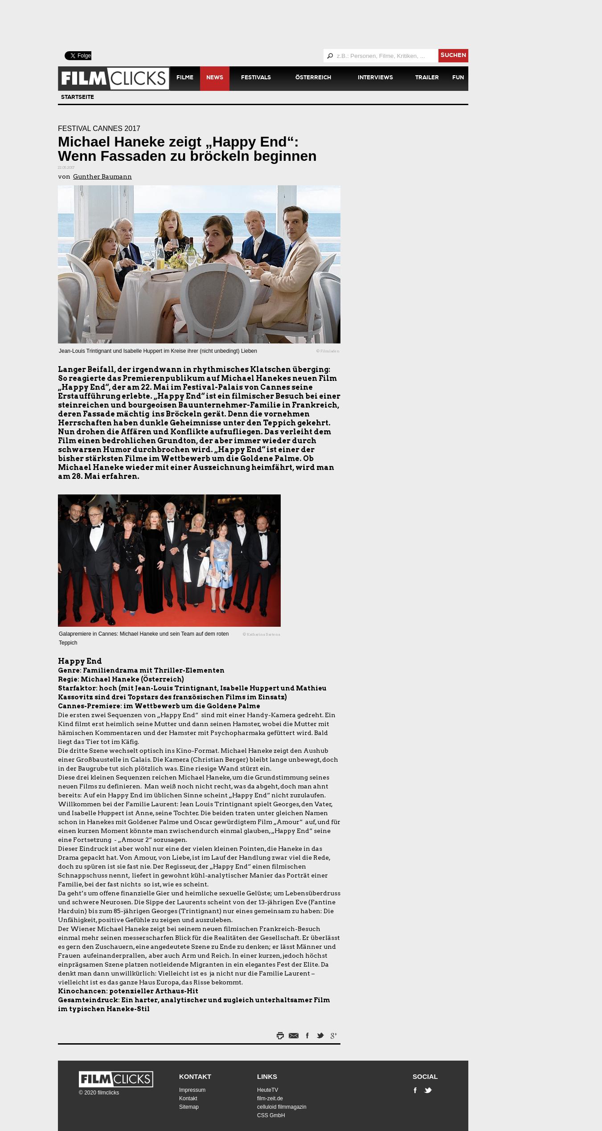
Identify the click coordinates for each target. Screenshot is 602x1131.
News (214, 78)
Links (267, 1076)
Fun (458, 78)
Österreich (313, 78)
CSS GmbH (271, 1115)
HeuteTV (267, 1090)
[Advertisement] (274, 24)
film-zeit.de (270, 1098)
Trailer (427, 78)
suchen (453, 56)
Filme (184, 78)
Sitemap (189, 1107)
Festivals (256, 78)
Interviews (375, 78)
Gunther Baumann (102, 176)
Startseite (77, 98)
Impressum (192, 1090)
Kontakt (195, 1076)
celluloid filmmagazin (282, 1107)
